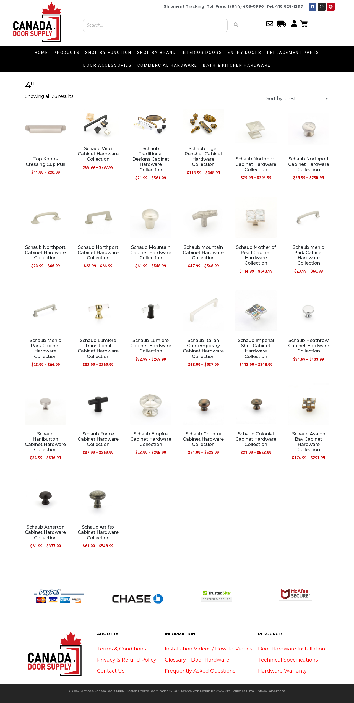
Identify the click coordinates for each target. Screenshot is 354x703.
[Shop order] (295, 98)
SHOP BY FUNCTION (108, 52)
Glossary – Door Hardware (197, 660)
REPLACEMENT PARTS (293, 52)
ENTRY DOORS (245, 52)
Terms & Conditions (121, 649)
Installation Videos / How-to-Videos (208, 649)
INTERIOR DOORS (202, 52)
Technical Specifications (288, 660)
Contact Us (110, 671)
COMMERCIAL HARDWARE (167, 65)
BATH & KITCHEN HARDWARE (237, 65)
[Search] (235, 24)
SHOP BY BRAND (156, 52)
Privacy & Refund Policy (126, 660)
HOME (41, 52)
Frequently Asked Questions (200, 671)
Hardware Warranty (282, 671)
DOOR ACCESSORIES (107, 65)
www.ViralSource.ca (230, 691)
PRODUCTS (67, 52)
